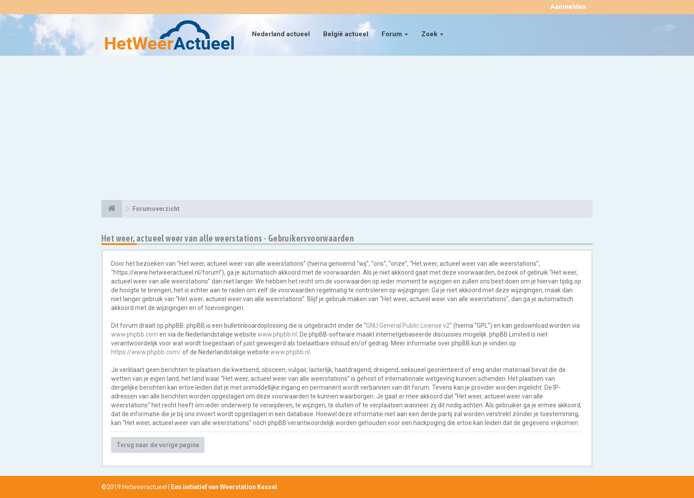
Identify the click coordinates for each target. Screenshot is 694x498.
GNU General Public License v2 (408, 325)
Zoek (432, 34)
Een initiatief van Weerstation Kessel (224, 486)
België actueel (345, 34)
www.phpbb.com (134, 334)
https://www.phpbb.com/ (146, 352)
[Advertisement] (347, 129)
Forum (395, 34)
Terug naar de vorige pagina (157, 444)
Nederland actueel (281, 34)
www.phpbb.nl (277, 334)
